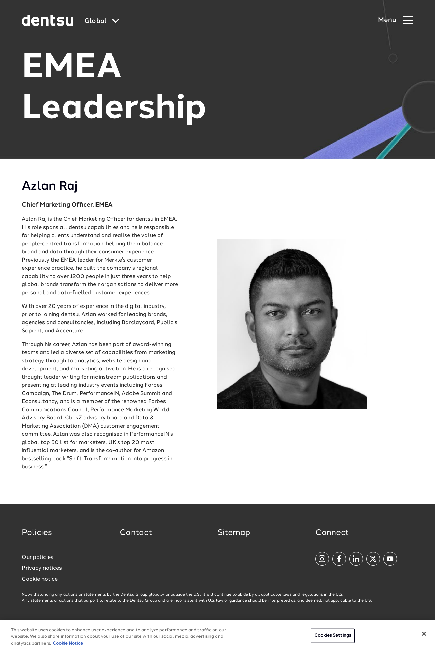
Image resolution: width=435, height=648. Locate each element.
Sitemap (234, 533)
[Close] (424, 636)
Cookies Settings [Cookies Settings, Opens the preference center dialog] (332, 638)
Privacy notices (42, 568)
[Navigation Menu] (395, 20)
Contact (136, 533)
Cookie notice (40, 579)
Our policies (37, 557)
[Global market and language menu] (101, 22)
